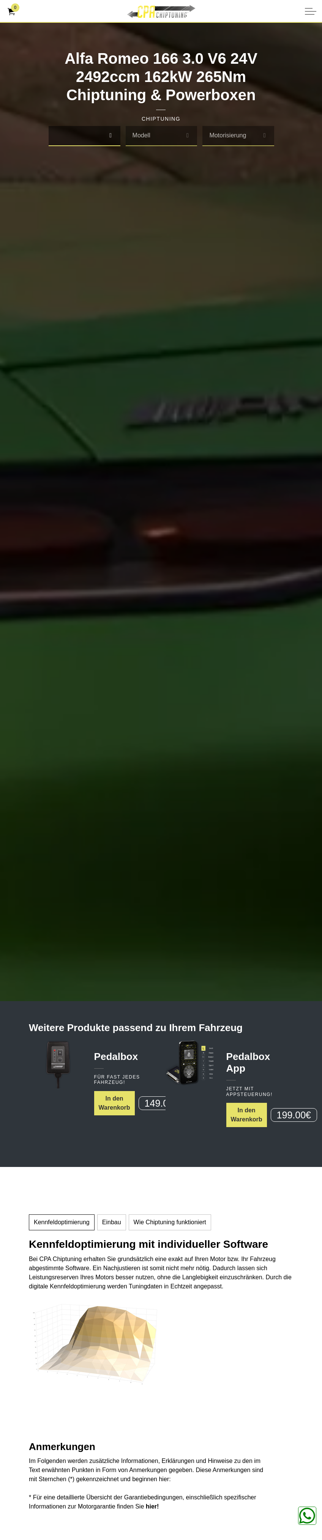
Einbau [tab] (111, 1222)
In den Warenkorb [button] (114, 1103)
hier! (152, 1506)
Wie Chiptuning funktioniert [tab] (170, 1222)
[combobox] (84, 136)
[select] (111, 136)
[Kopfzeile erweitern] (310, 11)
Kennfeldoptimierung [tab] (62, 1222)
